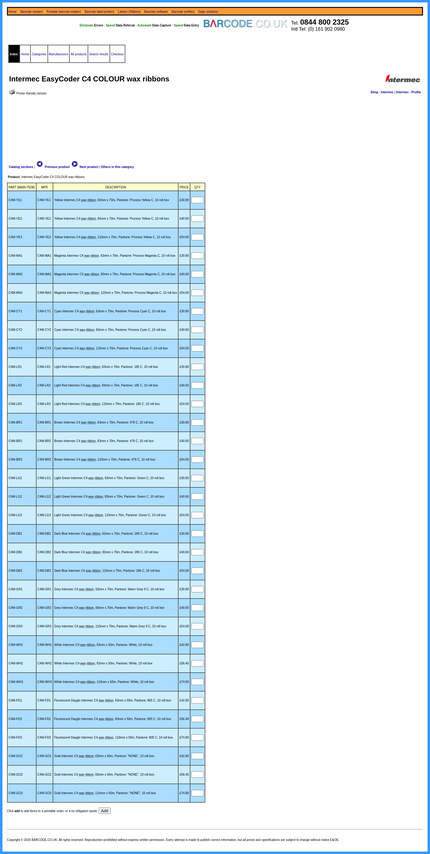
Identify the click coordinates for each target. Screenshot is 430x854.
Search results (99, 54)
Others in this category (117, 167)
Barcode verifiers (183, 11)
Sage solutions (208, 11)
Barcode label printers (99, 11)
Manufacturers (58, 54)
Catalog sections (21, 167)
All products (78, 54)
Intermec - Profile (408, 92)
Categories (39, 54)
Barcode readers (31, 11)
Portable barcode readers (64, 11)
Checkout (117, 54)
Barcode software (156, 11)
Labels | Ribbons (129, 11)
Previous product (53, 167)
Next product (84, 167)
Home (13, 11)
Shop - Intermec (382, 92)
